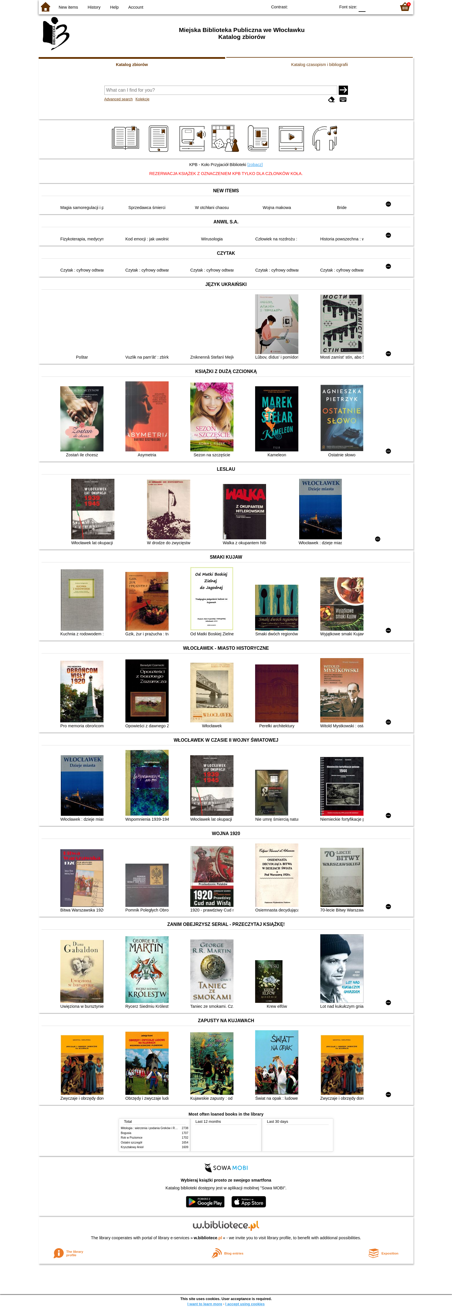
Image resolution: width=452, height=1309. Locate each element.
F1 (372, 6)
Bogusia (126, 1133)
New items (68, 7)
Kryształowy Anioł (132, 1147)
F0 (362, 6)
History (94, 7)
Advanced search (118, 99)
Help (114, 7)
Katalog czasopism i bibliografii (319, 64)
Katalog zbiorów (132, 64)
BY (329, 6)
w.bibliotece (208, 1237)
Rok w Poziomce (131, 1137)
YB (318, 6)
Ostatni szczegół (131, 1142)
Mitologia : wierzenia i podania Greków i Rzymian (152, 1128)
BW (306, 6)
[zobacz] (255, 164)
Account (135, 7)
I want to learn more (204, 1304)
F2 (385, 6)
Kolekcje (142, 99)
